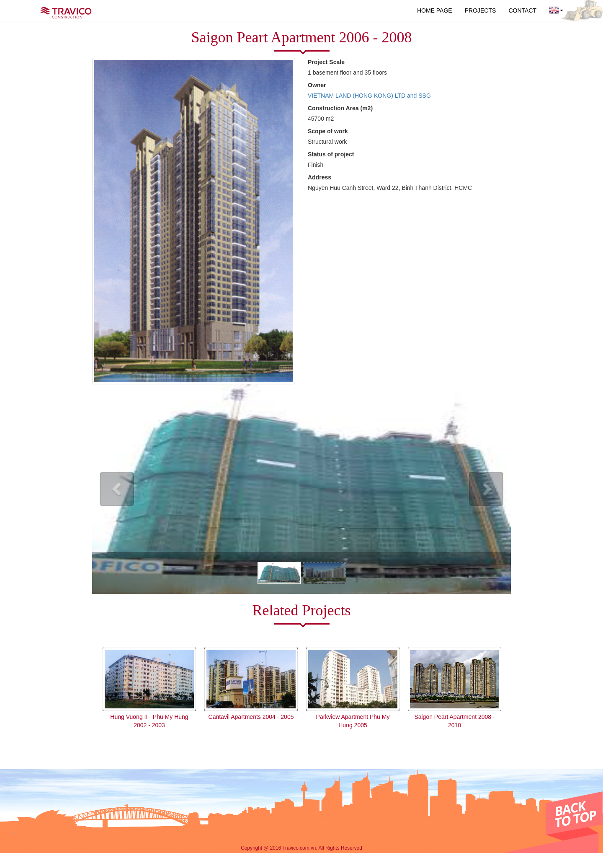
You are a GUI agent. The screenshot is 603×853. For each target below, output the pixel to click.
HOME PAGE (434, 10)
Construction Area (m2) (340, 108)
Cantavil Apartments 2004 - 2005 (251, 716)
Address (319, 177)
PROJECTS (480, 10)
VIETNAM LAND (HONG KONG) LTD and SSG (369, 95)
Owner (317, 85)
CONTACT (522, 10)
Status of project (331, 154)
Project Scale (326, 62)
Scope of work (328, 131)
